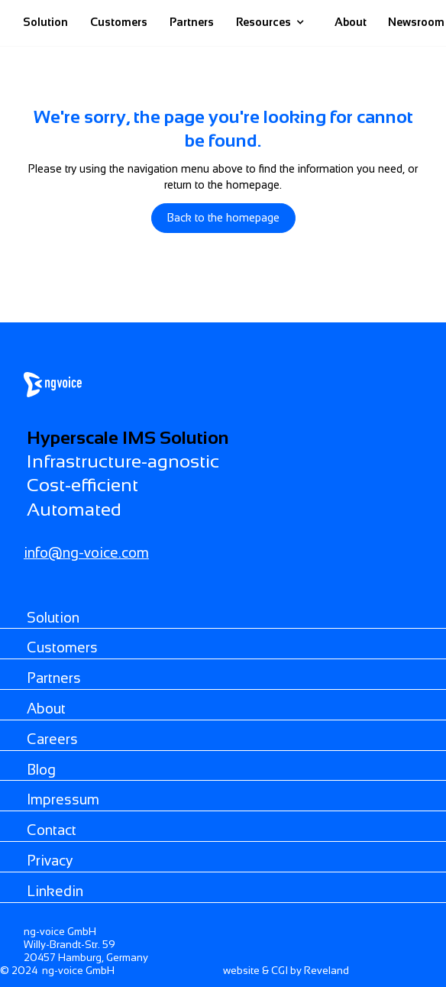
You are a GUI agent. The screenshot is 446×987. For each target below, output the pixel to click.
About (350, 22)
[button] (270, 23)
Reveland (326, 970)
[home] (319, 22)
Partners (192, 22)
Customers (118, 22)
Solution (45, 22)
